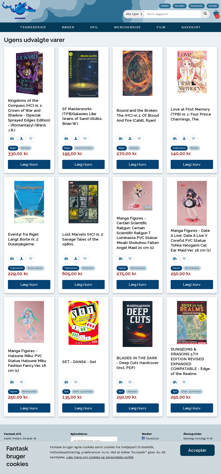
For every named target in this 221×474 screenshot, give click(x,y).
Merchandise (138, 268)
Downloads (197, 6)
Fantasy (25, 148)
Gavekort (191, 27)
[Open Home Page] (21, 11)
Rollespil (132, 391)
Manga (194, 148)
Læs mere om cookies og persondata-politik (100, 457)
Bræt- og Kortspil (82, 391)
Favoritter (180, 6)
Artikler (165, 6)
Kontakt (213, 6)
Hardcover (87, 268)
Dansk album (35, 268)
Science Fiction (84, 148)
